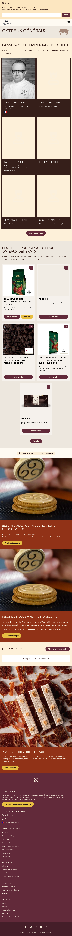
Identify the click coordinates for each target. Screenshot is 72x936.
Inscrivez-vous (10, 768)
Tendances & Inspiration (10, 836)
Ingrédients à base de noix (11, 873)
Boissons (5, 893)
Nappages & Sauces (9, 887)
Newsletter (6, 853)
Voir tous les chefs (36, 233)
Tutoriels (5, 913)
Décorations (6, 883)
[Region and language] (31, 15)
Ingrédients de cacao (9, 869)
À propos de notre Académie (12, 917)
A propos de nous (8, 843)
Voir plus (36, 441)
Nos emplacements (8, 910)
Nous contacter (7, 850)
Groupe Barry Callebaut (10, 846)
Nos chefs (5, 907)
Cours (4, 903)
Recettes (5, 832)
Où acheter (6, 856)
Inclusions (5, 880)
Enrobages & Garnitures (10, 876)
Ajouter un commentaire (57, 649)
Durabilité (5, 839)
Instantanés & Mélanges (10, 890)
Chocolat (5, 866)
